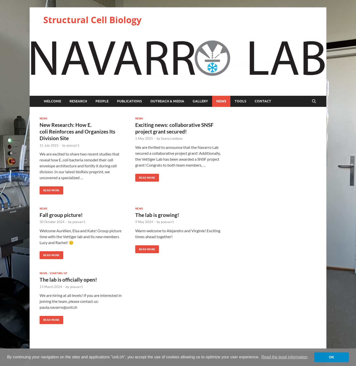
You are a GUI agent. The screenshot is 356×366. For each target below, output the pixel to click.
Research (78, 101)
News (221, 101)
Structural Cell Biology (92, 20)
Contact (263, 101)
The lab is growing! (157, 215)
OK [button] (331, 357)
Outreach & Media (167, 101)
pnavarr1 (73, 145)
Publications (129, 101)
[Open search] (314, 101)
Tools (240, 101)
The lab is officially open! (68, 279)
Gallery (200, 101)
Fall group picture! (61, 215)
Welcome (52, 101)
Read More (50, 189)
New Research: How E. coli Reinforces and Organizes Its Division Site (77, 131)
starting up (58, 273)
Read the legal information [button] (284, 357)
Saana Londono (171, 138)
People (102, 101)
